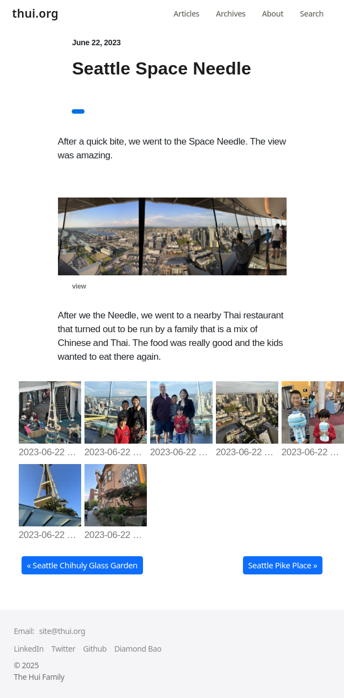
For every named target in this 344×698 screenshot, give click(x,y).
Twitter (63, 648)
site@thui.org (62, 631)
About (273, 13)
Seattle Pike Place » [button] (282, 565)
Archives (230, 13)
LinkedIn (29, 648)
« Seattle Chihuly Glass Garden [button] (82, 565)
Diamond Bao (137, 648)
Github (95, 648)
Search (312, 13)
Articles (186, 13)
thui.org (35, 14)
